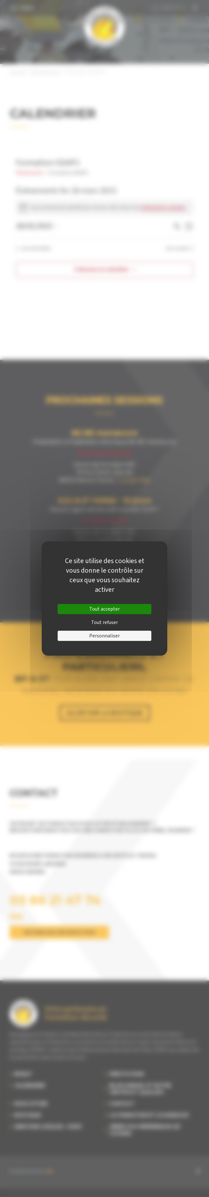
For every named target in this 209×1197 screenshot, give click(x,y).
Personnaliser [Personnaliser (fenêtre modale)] (104, 635)
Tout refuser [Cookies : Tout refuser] (104, 622)
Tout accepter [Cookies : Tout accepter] (104, 609)
